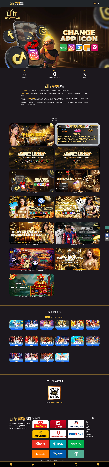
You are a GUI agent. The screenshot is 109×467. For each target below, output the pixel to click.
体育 (59, 317)
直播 (55, 317)
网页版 (87, 426)
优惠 (87, 422)
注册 (95, 3)
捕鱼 (62, 317)
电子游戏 (47, 317)
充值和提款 (88, 434)
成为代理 (88, 424)
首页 (87, 421)
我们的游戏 (88, 429)
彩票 (52, 317)
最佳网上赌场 (89, 436)
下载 (87, 433)
